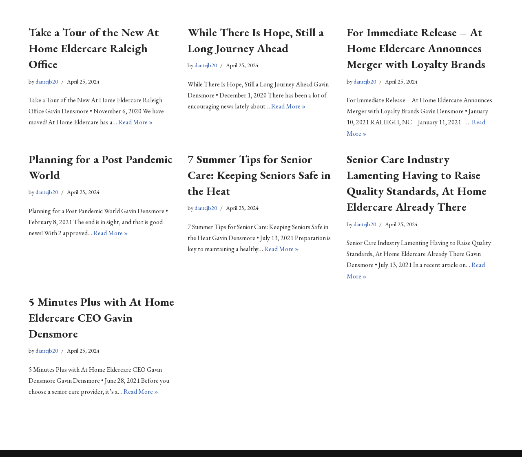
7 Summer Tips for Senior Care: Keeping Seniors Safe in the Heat (259, 175)
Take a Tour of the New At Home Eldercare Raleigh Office (94, 48)
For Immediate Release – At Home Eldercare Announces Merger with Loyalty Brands (416, 48)
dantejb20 (46, 81)
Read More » (135, 122)
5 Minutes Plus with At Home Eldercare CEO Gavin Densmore (101, 317)
